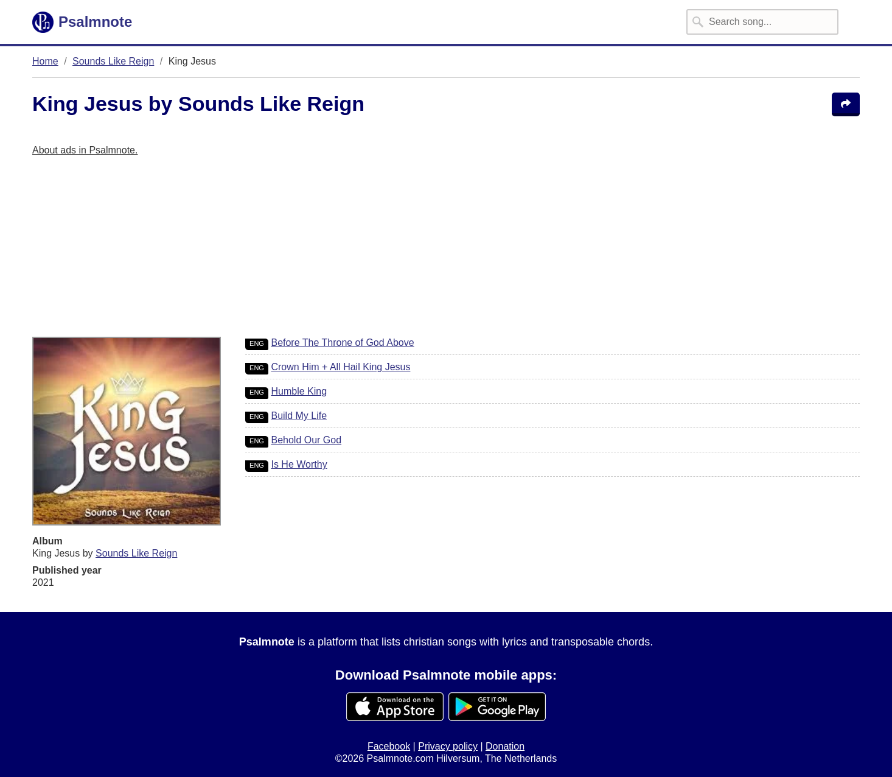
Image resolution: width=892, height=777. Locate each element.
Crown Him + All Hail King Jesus (340, 367)
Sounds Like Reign (113, 61)
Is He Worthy (299, 464)
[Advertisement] (397, 251)
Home (45, 61)
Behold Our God (306, 440)
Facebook (389, 746)
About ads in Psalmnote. (85, 150)
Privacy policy (448, 746)
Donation (505, 746)
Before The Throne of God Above (342, 342)
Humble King (299, 391)
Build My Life (299, 415)
